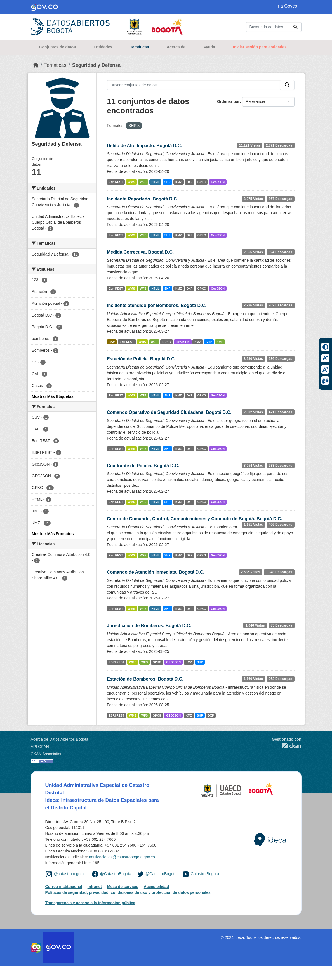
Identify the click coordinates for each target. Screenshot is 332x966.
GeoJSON (218, 182)
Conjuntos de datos (57, 47)
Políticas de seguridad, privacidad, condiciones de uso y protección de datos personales (128, 892)
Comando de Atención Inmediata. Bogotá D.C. (155, 572)
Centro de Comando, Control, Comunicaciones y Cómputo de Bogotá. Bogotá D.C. (194, 518)
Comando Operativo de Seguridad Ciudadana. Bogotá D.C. (169, 412)
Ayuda (209, 47)
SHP (167, 182)
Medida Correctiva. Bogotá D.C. (140, 252)
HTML (155, 182)
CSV (112, 342)
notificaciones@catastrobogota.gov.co (122, 857)
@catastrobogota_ (70, 873)
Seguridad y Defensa (96, 65)
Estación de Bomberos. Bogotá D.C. (145, 679)
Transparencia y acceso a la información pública (90, 903)
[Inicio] (36, 65)
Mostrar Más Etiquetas (53, 396)
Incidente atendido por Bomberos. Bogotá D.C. (156, 305)
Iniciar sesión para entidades (260, 47)
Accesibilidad (156, 886)
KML (220, 342)
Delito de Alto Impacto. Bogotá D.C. (144, 145)
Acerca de (176, 47)
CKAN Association (47, 754)
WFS (143, 182)
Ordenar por (228, 101)
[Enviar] (295, 27)
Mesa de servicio (122, 886)
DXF (189, 182)
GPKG (201, 182)
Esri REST (116, 182)
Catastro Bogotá (205, 873)
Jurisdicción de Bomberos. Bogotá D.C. (149, 625)
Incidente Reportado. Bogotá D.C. (142, 199)
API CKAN (40, 746)
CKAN (287, 746)
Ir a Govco (287, 6)
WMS (131, 182)
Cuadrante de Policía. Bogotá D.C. (143, 465)
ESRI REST (116, 662)
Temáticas (139, 47)
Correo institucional (63, 886)
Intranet (95, 886)
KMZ (178, 182)
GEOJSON (173, 662)
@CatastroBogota (115, 873)
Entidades (103, 47)
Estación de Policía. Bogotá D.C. (141, 358)
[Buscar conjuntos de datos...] (274, 27)
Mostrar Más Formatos (53, 534)
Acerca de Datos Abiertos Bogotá (59, 739)
